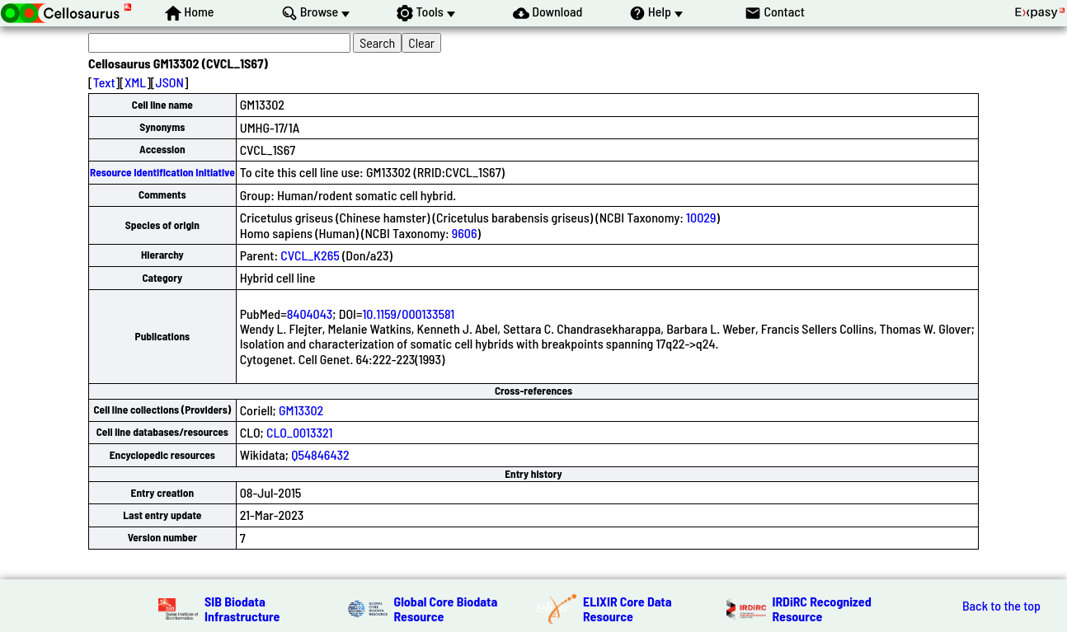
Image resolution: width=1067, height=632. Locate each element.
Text (104, 82)
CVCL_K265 (309, 255)
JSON (170, 82)
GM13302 (301, 410)
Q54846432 (320, 454)
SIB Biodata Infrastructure (242, 608)
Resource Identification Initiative (162, 172)
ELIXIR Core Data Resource (627, 608)
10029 (701, 217)
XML (135, 82)
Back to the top (1001, 605)
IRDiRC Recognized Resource (822, 608)
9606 (464, 233)
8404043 (310, 313)
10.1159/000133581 (408, 313)
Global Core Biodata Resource (446, 608)
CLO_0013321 (299, 432)
